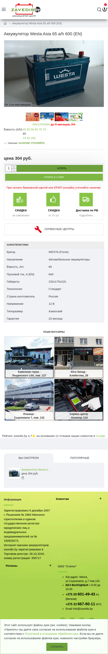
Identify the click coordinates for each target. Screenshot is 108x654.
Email (69, 608)
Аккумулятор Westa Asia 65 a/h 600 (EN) (36, 469)
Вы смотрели (29, 457)
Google (100, 435)
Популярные (79, 457)
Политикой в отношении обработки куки (51, 633)
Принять (58, 647)
